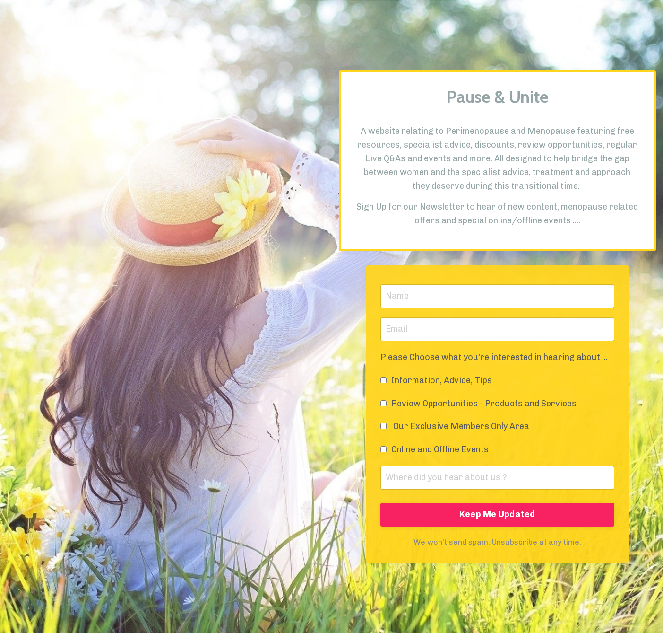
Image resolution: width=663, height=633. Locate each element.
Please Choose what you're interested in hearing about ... (494, 357)
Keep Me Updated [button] (497, 514)
